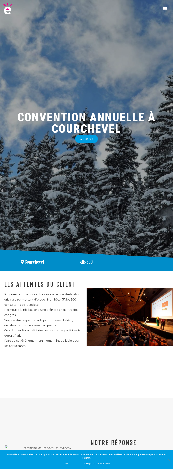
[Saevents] (7, 8)
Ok (66, 463)
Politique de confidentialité (96, 463)
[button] (86, 184)
